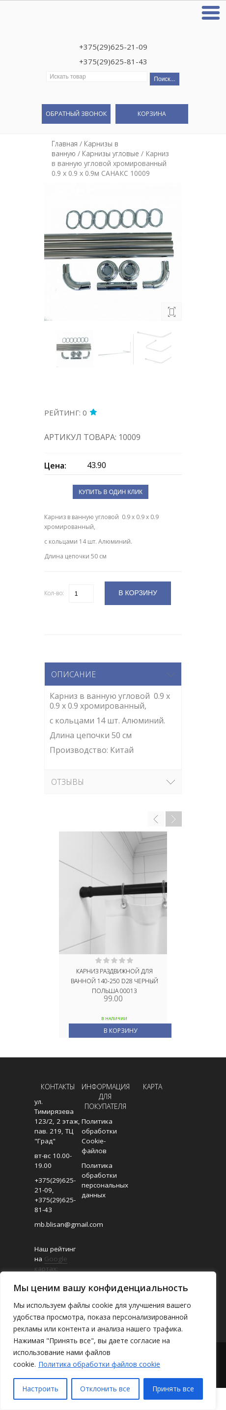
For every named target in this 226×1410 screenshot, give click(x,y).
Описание (73, 674)
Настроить (40, 1388)
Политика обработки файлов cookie (99, 1364)
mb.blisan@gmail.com (68, 1224)
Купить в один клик (110, 492)
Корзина (152, 114)
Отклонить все (105, 1388)
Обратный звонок (76, 113)
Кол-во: (54, 593)
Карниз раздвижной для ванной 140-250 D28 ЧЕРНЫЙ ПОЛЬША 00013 (114, 980)
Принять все (173, 1388)
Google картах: (50, 1263)
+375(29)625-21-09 (113, 47)
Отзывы (67, 781)
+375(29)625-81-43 (113, 61)
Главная (65, 143)
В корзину (120, 1030)
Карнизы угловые (110, 153)
